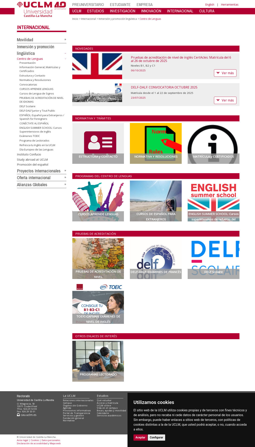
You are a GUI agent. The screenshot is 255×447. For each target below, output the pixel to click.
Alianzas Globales (32, 185)
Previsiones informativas (77, 410)
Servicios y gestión (73, 415)
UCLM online (104, 405)
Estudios (102, 396)
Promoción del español (32, 164)
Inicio (75, 19)
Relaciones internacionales (78, 400)
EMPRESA (145, 4)
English (209, 4)
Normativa (69, 420)
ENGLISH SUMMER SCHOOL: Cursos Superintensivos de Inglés (41, 129)
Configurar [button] (156, 437)
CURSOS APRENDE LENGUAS (36, 89)
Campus (67, 402)
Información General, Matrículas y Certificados (40, 69)
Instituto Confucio (29, 154)
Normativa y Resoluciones (35, 80)
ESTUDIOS (95, 11)
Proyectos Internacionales (39, 171)
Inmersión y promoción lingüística (118, 19)
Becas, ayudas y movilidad (111, 410)
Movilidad (25, 40)
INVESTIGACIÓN (122, 11)
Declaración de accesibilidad (32, 443)
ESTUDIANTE (120, 4)
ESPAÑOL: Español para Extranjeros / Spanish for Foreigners (42, 117)
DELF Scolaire (27, 106)
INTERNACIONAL (180, 11)
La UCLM (69, 396)
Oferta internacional (33, 178)
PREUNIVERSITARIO (88, 4)
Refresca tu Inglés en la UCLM (37, 145)
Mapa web (55, 443)
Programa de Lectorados (34, 140)
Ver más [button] (225, 73)
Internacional (33, 27)
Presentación (28, 63)
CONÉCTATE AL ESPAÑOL (34, 123)
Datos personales (51, 440)
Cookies (35, 440)
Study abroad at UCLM (32, 159)
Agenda (67, 407)
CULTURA (206, 11)
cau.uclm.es (26, 415)
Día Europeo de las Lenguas (36, 149)
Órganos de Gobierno (75, 405)
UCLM (76, 11)
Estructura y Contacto (32, 75)
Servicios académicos (109, 415)
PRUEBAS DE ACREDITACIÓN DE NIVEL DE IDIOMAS (42, 99)
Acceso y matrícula (107, 402)
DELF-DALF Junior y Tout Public (37, 110)
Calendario (103, 413)
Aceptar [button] (140, 437)
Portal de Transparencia (76, 413)
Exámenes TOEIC (30, 136)
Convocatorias (28, 84)
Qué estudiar (104, 400)
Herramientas (229, 4)
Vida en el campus (107, 407)
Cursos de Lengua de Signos (37, 93)
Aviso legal (22, 440)
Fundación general (73, 418)
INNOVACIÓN (151, 11)
